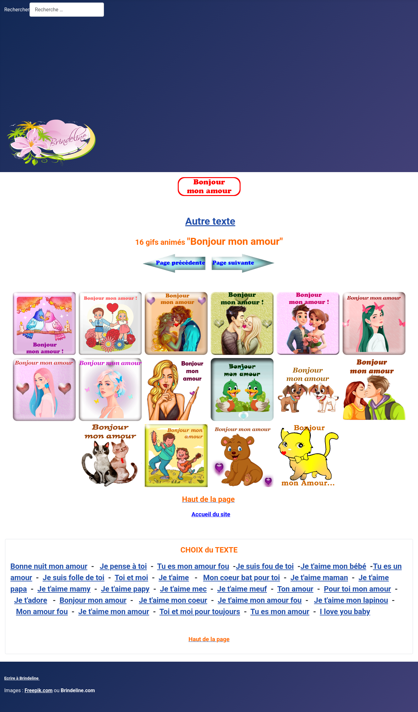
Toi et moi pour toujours (200, 611)
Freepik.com (38, 690)
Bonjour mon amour (92, 600)
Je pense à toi (123, 566)
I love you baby (345, 611)
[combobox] (67, 10)
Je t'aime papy (125, 589)
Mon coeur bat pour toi (241, 577)
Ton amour (295, 589)
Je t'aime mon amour (113, 611)
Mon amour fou (42, 611)
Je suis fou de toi (265, 566)
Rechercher (17, 10)
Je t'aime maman (319, 577)
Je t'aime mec (183, 589)
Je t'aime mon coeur (173, 600)
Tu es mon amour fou (193, 566)
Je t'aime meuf (242, 589)
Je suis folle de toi (74, 577)
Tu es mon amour (279, 611)
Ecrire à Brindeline (22, 678)
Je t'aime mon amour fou (259, 600)
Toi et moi (131, 577)
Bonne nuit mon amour (48, 566)
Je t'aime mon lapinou (351, 600)
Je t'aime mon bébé (333, 566)
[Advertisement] (209, 66)
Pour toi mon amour (357, 589)
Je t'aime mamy (63, 589)
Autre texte (210, 221)
